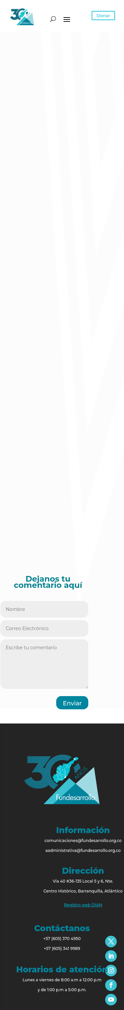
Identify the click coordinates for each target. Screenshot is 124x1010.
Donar (103, 15)
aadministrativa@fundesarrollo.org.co (83, 850)
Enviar (72, 703)
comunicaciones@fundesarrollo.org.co (82, 840)
